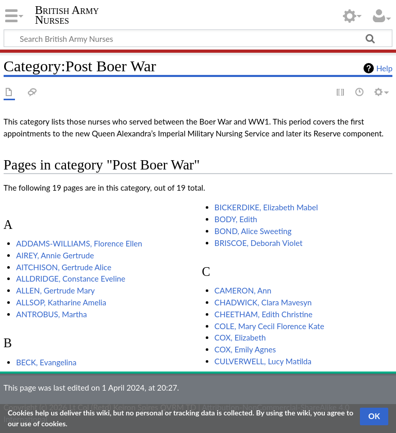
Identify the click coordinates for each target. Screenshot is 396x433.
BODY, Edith (235, 219)
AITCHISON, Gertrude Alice (63, 267)
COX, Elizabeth (240, 337)
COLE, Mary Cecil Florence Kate (269, 326)
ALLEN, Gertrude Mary (55, 290)
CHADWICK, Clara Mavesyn (263, 302)
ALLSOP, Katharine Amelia (61, 302)
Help (384, 68)
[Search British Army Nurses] (198, 38)
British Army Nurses (67, 15)
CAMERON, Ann (243, 290)
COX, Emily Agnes (245, 349)
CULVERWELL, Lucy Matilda (262, 361)
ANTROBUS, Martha (51, 314)
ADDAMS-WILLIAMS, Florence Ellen (79, 243)
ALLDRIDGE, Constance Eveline (70, 278)
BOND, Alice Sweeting (253, 231)
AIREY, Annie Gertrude (55, 255)
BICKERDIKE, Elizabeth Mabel (266, 207)
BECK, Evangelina (46, 362)
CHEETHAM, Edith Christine (263, 314)
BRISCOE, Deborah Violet (258, 243)
